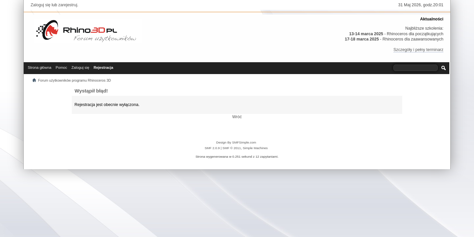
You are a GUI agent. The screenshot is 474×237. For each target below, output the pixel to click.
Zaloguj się (40, 5)
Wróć (237, 117)
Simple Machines (255, 148)
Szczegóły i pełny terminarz (418, 49)
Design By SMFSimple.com (236, 142)
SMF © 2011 (232, 148)
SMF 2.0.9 (212, 148)
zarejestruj (67, 5)
